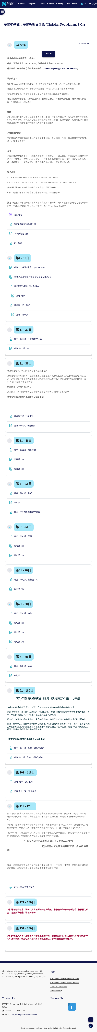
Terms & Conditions (58, 987)
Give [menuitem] (68, 4)
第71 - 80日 (23, 604)
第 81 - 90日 (24, 656)
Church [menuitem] (50, 4)
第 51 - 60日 (24, 527)
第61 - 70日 (23, 570)
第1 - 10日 (22, 258)
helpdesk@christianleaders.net (24, 1014)
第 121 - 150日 (25, 902)
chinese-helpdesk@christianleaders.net (60, 68)
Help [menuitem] (42, 4)
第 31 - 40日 (24, 440)
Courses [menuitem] (21, 4)
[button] (9, 45)
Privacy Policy (56, 991)
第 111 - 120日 (25, 806)
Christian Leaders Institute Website (64, 979)
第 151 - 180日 (25, 928)
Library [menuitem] (59, 4)
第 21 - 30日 (24, 363)
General (21, 45)
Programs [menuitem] (32, 4)
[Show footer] (90, 1025)
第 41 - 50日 (24, 483)
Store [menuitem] (74, 4)
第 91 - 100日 (24, 690)
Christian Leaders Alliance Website (64, 983)
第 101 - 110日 (25, 772)
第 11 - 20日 (24, 329)
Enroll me (48, 54)
